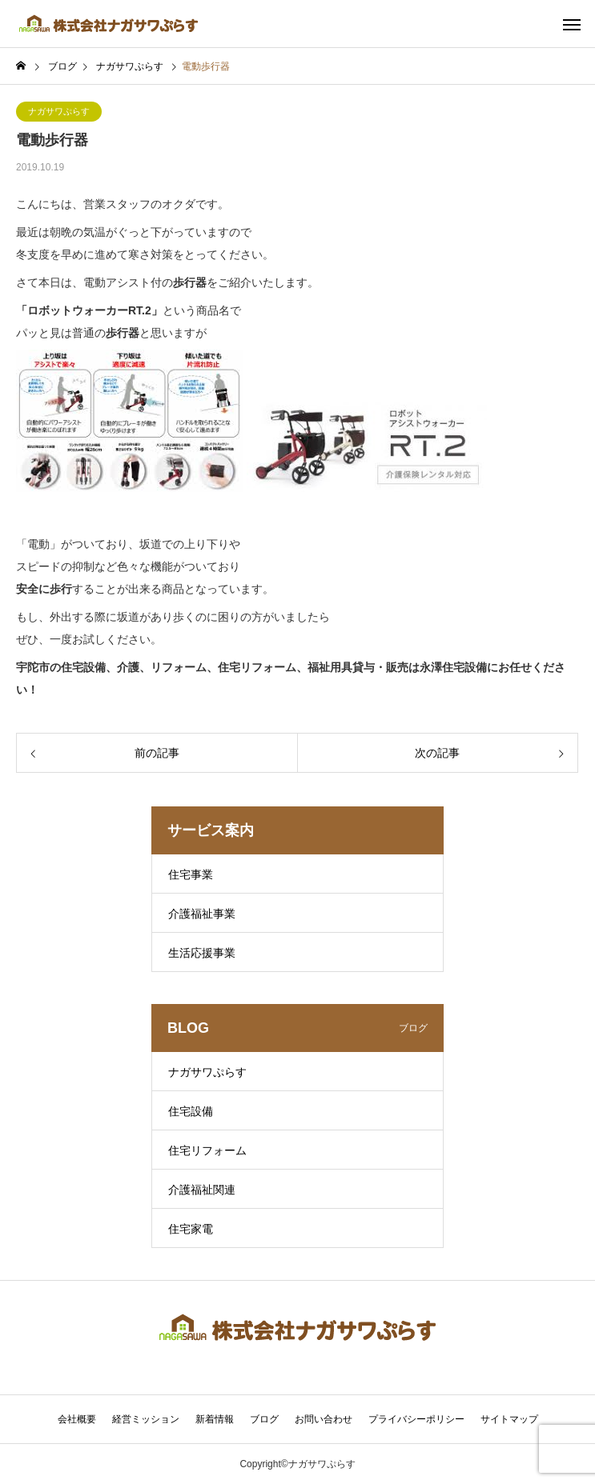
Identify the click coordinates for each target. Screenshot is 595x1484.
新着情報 (214, 1419)
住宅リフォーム (207, 1150)
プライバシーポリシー (416, 1419)
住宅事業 (190, 874)
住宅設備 (190, 1111)
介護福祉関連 (201, 1189)
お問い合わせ (323, 1419)
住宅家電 (190, 1228)
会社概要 (77, 1419)
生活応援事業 (201, 952)
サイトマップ (509, 1419)
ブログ (264, 1419)
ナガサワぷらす (59, 111)
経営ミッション (145, 1419)
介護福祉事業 (201, 913)
